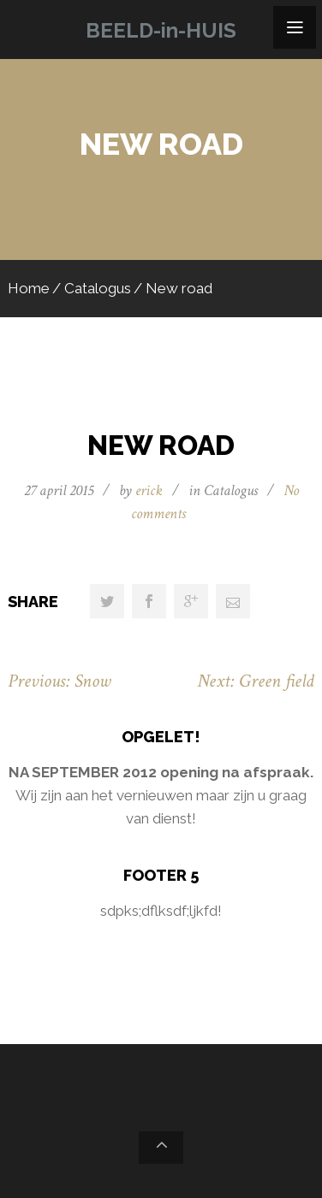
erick (149, 490)
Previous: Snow (59, 681)
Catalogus (97, 288)
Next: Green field (255, 681)
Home (29, 288)
